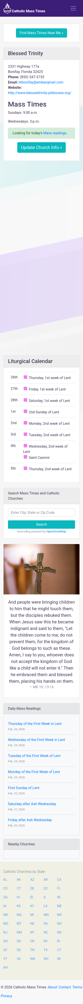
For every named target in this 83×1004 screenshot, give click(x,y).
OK (19, 941)
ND (59, 932)
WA (32, 959)
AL (5, 880)
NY (32, 932)
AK (19, 880)
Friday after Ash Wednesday (30, 820)
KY (32, 906)
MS (59, 915)
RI (58, 941)
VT (5, 959)
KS (19, 906)
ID (31, 897)
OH (5, 941)
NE (32, 924)
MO (5, 924)
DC (46, 888)
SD (19, 950)
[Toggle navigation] (73, 8)
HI (18, 897)
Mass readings (55, 133)
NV (46, 924)
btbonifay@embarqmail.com (41, 82)
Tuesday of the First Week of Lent (34, 756)
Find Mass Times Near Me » (42, 33)
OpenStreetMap (56, 531)
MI (32, 915)
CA (59, 880)
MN (46, 915)
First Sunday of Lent (23, 788)
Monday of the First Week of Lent (34, 772)
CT (19, 888)
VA (19, 959)
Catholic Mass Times (24, 8)
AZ (32, 880)
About (52, 987)
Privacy (6, 996)
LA (45, 906)
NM (19, 932)
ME (59, 906)
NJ (5, 932)
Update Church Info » (41, 147)
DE (32, 888)
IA (4, 906)
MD (5, 915)
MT (19, 924)
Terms (77, 987)
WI (59, 959)
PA (45, 941)
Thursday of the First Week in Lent (35, 724)
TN (32, 950)
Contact (65, 987)
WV (46, 959)
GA (5, 897)
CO (5, 888)
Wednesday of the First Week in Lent (36, 740)
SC (5, 950)
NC (46, 932)
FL (59, 888)
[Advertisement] (41, 207)
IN (58, 897)
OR (32, 941)
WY (5, 968)
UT (59, 950)
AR (46, 880)
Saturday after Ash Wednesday (32, 804)
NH (59, 924)
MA (19, 915)
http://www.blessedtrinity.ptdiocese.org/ (39, 93)
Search (41, 524)
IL (45, 897)
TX (45, 950)
